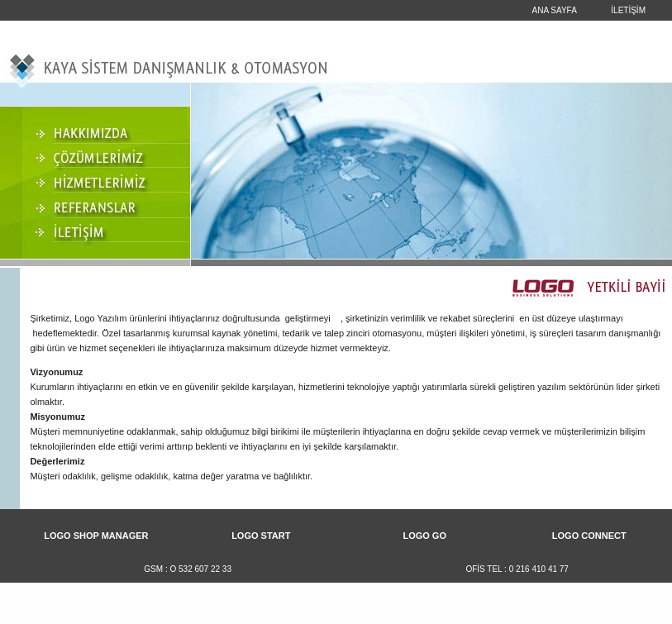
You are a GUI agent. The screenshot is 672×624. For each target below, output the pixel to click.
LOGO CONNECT (589, 536)
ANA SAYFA (554, 10)
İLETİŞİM (628, 10)
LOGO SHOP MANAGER (96, 536)
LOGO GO (424, 536)
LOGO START (260, 536)
